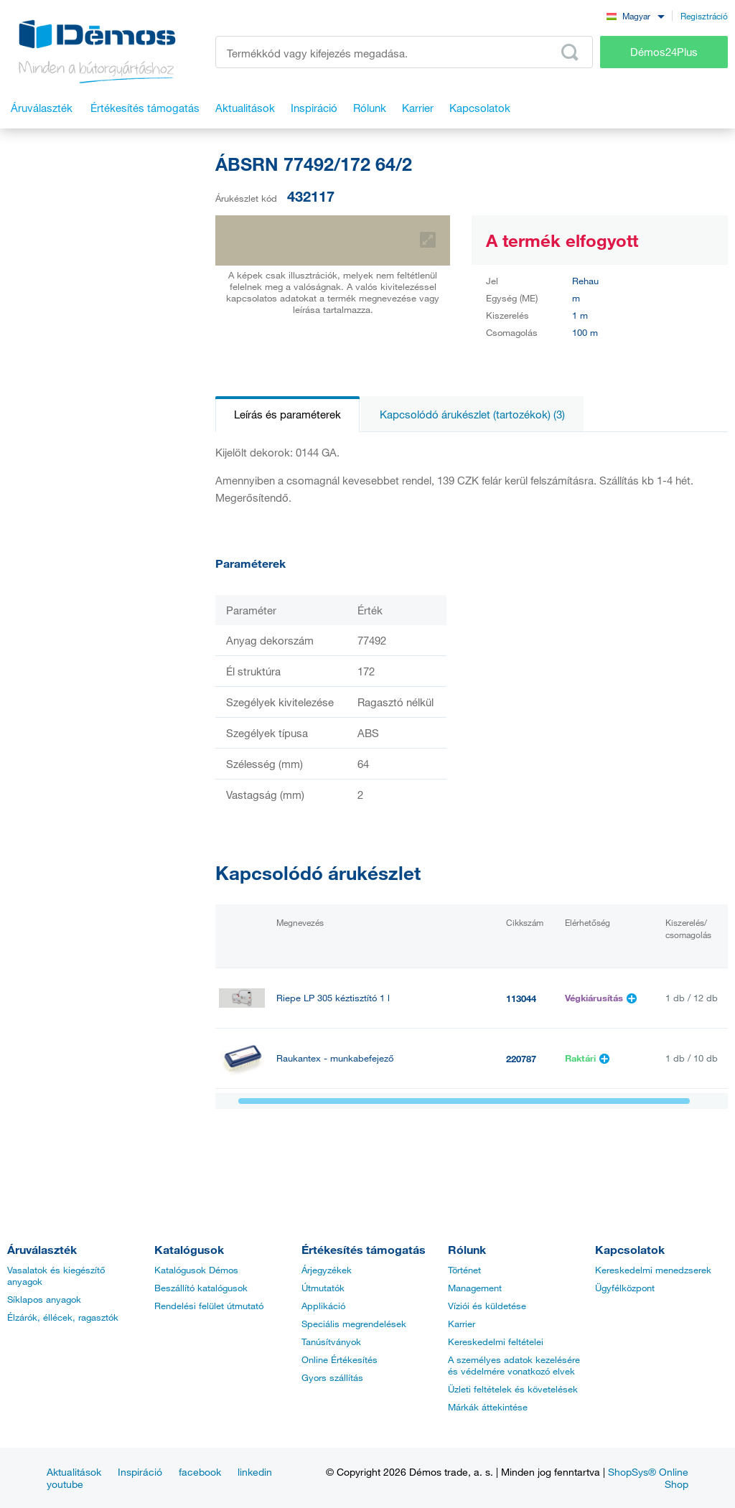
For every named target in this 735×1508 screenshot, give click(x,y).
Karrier (461, 1323)
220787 (521, 1058)
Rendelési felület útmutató (208, 1305)
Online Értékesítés (339, 1359)
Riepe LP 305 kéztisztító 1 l (333, 998)
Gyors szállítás (332, 1377)
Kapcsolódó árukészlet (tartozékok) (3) (472, 414)
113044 (521, 998)
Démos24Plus (664, 51)
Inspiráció (140, 1472)
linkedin (255, 1472)
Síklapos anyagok (44, 1299)
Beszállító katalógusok (201, 1287)
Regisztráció (704, 16)
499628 (521, 1119)
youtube (65, 1484)
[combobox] (635, 15)
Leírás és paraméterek (287, 414)
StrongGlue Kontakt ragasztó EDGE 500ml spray (377, 1118)
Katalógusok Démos (196, 1269)
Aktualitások (74, 1472)
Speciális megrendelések (353, 1323)
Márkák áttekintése (488, 1407)
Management (475, 1287)
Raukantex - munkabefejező (334, 1058)
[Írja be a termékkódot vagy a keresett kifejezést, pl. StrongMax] (404, 52)
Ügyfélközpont (625, 1287)
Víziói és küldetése (487, 1305)
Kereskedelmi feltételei (495, 1341)
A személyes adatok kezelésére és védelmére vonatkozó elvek (514, 1365)
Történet (464, 1269)
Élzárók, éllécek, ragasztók (62, 1317)
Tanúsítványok (331, 1341)
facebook (200, 1472)
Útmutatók (323, 1287)
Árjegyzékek (326, 1269)
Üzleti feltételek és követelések (513, 1389)
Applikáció (323, 1305)
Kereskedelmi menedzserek (653, 1269)
